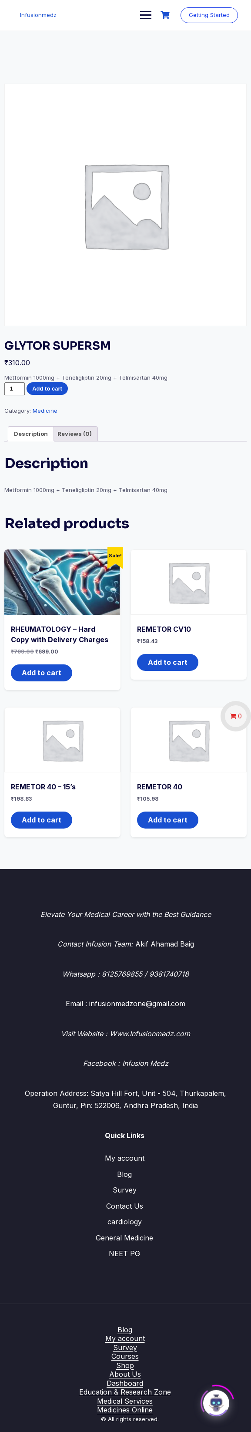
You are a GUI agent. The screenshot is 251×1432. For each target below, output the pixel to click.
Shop (125, 1365)
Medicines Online (125, 1409)
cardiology (124, 1221)
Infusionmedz (38, 14)
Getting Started (209, 14)
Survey (125, 1190)
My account (124, 1158)
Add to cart (47, 388)
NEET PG (124, 1253)
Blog (124, 1174)
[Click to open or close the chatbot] (216, 1401)
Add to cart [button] (41, 672)
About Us (125, 1374)
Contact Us (124, 1206)
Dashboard (125, 1383)
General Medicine (124, 1237)
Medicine (45, 410)
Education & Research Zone (125, 1392)
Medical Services (125, 1401)
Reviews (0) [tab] (74, 433)
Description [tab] (31, 433)
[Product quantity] (14, 388)
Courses (125, 1356)
